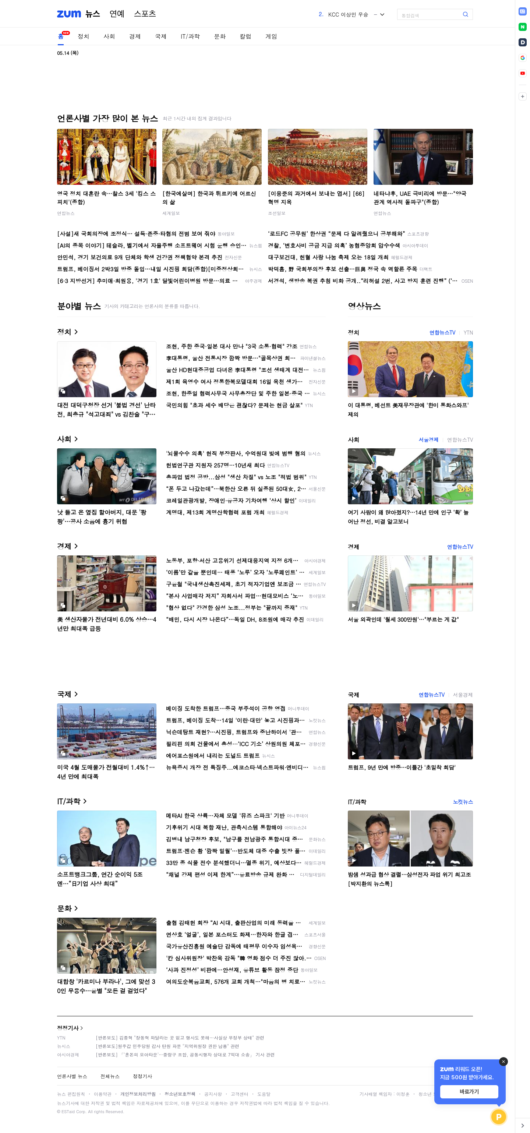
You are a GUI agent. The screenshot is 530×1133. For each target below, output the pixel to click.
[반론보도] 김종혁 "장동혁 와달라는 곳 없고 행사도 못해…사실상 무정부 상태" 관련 (180, 1037)
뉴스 (92, 14)
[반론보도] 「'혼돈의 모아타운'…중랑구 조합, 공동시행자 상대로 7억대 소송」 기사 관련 (185, 1054)
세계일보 (171, 213)
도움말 (264, 1094)
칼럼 (245, 36)
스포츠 (145, 14)
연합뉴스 (66, 213)
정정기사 (67, 1028)
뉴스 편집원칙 (71, 1094)
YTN (468, 332)
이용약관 (103, 1094)
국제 (161, 36)
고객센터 (239, 1094)
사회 (109, 36)
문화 (220, 36)
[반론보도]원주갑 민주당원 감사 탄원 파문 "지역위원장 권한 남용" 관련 (167, 1046)
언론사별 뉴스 (72, 1076)
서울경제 (428, 439)
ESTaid (68, 1111)
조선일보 (277, 213)
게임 (271, 36)
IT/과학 (190, 36)
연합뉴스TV (442, 332)
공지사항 (213, 1094)
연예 (117, 14)
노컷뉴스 (463, 801)
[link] (523, 11)
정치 (83, 36)
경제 (135, 36)
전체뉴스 (110, 1076)
